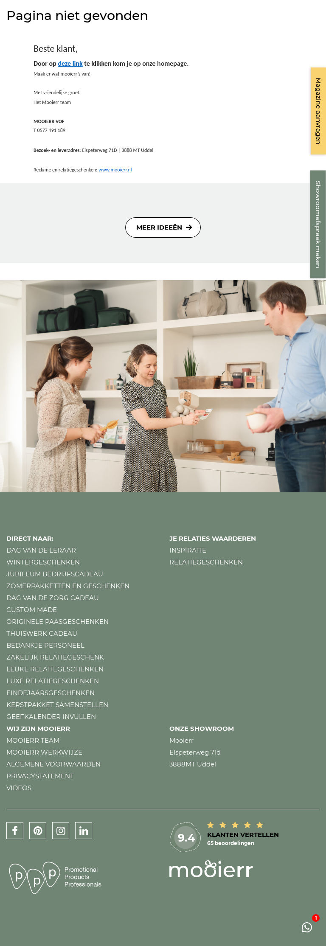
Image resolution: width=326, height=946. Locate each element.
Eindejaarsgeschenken (50, 693)
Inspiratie (187, 550)
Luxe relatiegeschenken (52, 681)
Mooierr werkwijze (44, 752)
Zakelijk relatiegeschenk (55, 657)
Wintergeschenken (43, 562)
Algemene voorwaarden (53, 764)
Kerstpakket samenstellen (57, 705)
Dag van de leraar (41, 550)
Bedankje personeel (45, 645)
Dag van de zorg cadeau (52, 598)
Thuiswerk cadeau (41, 633)
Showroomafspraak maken (318, 224)
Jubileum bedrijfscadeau (54, 574)
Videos (18, 788)
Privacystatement (40, 776)
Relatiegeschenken (206, 562)
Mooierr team (32, 740)
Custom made (31, 610)
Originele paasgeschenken (57, 622)
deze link (70, 63)
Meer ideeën (159, 227)
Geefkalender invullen (51, 717)
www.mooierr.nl (115, 170)
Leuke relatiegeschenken (55, 669)
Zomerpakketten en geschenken (67, 586)
